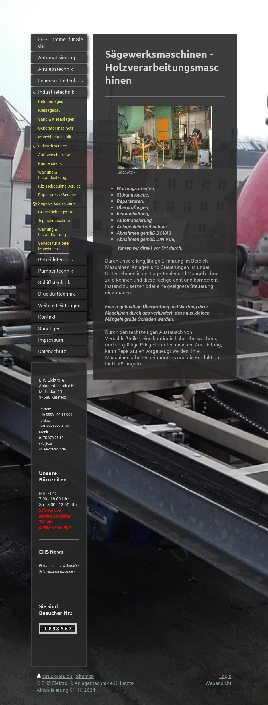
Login (225, 676)
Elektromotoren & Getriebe (59, 566)
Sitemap (85, 676)
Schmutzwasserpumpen (57, 571)
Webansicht (219, 683)
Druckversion (55, 676)
